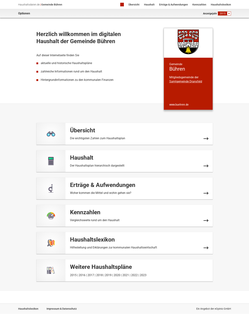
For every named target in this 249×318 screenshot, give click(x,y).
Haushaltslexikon (221, 4)
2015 (73, 275)
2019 (108, 275)
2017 (90, 275)
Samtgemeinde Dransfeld (185, 81)
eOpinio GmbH (223, 308)
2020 (117, 275)
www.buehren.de (179, 104)
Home (122, 5)
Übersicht (134, 4)
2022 (134, 275)
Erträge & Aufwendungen (173, 4)
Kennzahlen (199, 4)
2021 (125, 275)
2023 (143, 275)
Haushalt (149, 4)
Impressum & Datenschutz (62, 308)
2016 (82, 275)
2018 (99, 275)
